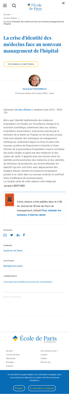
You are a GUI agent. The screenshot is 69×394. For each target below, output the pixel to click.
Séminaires (10, 358)
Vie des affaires (23, 109)
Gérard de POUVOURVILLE (35, 89)
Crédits (44, 358)
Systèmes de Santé (12, 250)
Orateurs (9, 366)
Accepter (19, 388)
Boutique (10, 362)
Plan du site (46, 362)
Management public (13, 266)
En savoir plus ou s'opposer (42, 388)
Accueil (9, 351)
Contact (44, 354)
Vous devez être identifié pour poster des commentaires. (28, 282)
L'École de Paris (13, 354)
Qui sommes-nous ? (49, 351)
